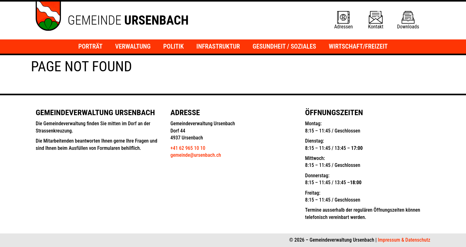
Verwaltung (133, 46)
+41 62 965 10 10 (187, 148)
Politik (173, 46)
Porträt (90, 46)
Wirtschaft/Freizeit (358, 46)
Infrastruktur (218, 46)
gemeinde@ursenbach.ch (195, 155)
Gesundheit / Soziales (284, 46)
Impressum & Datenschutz (404, 240)
